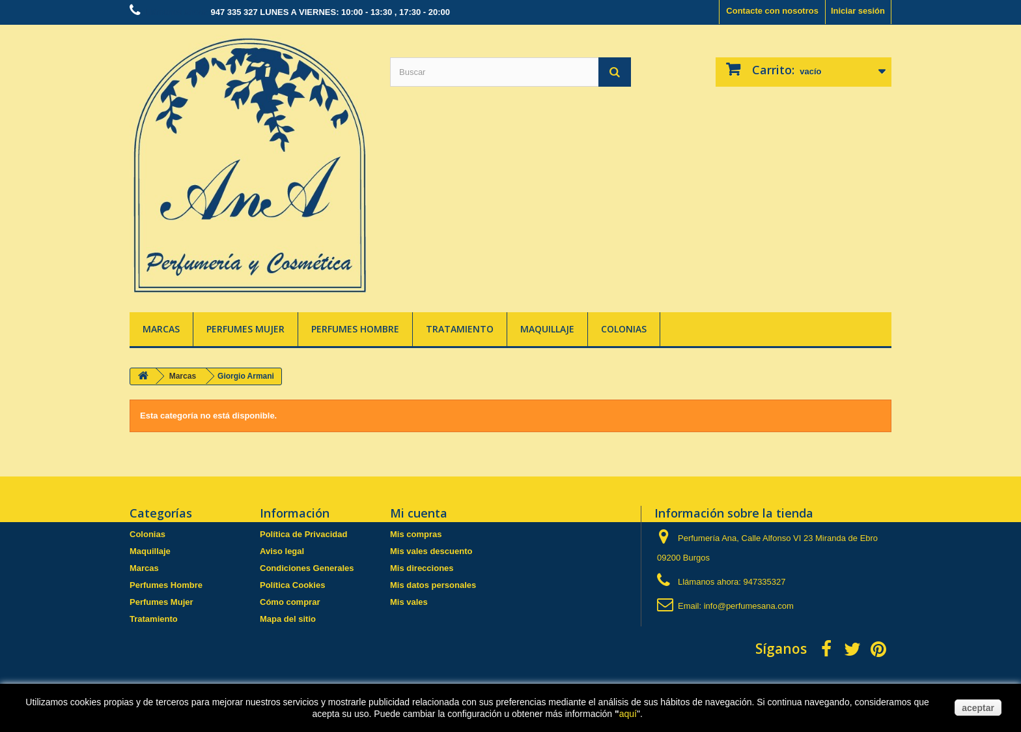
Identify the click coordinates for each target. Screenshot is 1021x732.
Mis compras (415, 534)
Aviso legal (282, 551)
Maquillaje (547, 329)
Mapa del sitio (288, 619)
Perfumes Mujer (245, 329)
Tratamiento (460, 329)
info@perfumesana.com (749, 606)
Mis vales (409, 602)
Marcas (161, 329)
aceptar (978, 708)
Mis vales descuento (431, 551)
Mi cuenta (418, 513)
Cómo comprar (290, 602)
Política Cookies (292, 585)
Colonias (624, 329)
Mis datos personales (433, 585)
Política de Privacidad (303, 534)
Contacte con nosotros (772, 11)
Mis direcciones (422, 568)
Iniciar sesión (858, 11)
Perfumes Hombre (355, 329)
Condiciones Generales (307, 568)
